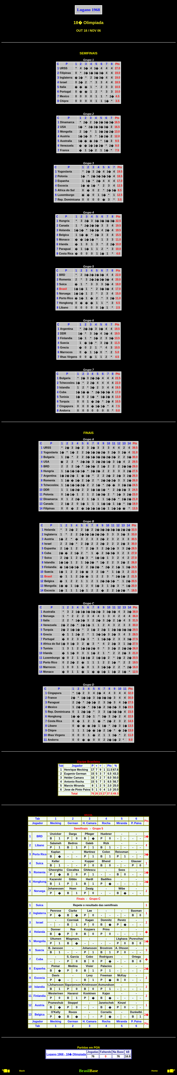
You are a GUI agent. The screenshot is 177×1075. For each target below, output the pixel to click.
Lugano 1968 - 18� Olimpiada (66, 1054)
